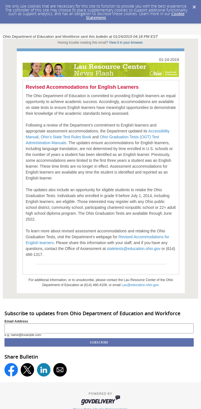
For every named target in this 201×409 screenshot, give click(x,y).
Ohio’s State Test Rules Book (66, 137)
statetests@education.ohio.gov (134, 248)
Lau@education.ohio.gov (139, 285)
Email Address (16, 321)
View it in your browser (126, 43)
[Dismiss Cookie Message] (194, 5)
